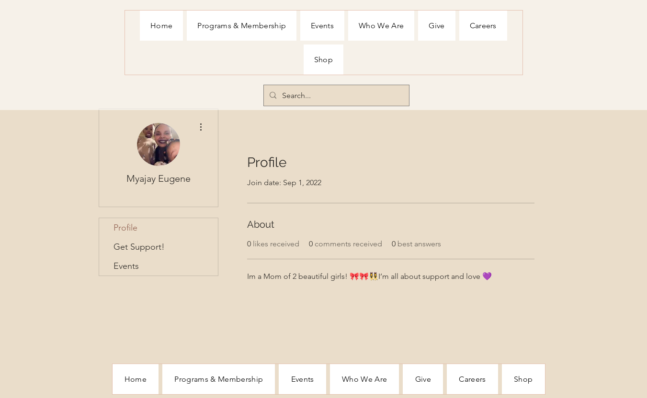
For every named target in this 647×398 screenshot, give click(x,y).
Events (126, 266)
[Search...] (335, 95)
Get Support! (139, 247)
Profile (125, 227)
